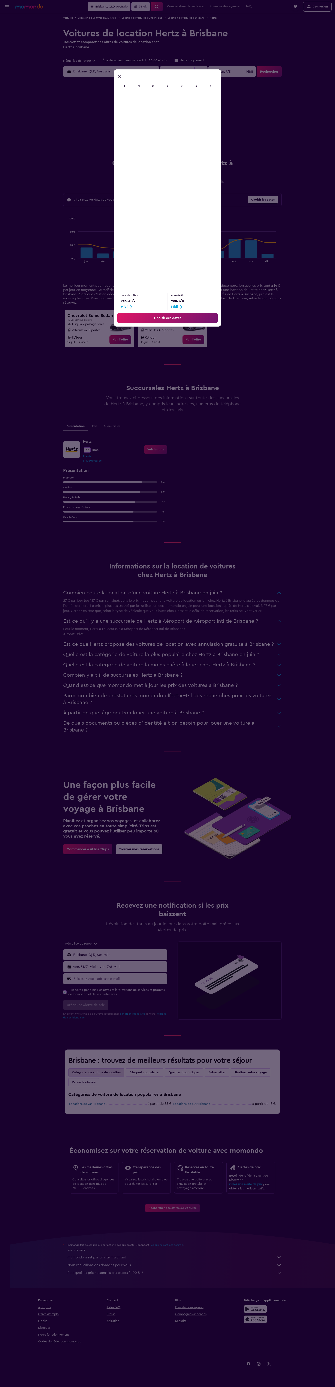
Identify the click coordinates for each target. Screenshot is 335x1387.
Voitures (70, 17)
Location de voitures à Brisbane (188, 17)
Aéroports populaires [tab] (147, 1075)
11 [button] (150, 123)
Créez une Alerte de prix (248, 1187)
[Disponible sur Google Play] (262, 1312)
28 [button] (109, 154)
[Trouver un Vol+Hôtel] (7, 46)
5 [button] (161, 113)
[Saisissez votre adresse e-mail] (122, 982)
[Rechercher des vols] (7, 19)
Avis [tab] (97, 429)
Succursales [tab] (114, 429)
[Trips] (7, 59)
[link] (123, 343)
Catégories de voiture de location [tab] (99, 1075)
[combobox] (82, 61)
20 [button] (99, 144)
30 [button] (130, 154)
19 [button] (160, 133)
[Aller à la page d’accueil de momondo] (29, 6)
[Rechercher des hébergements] (7, 28)
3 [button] (140, 113)
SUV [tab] (201, 214)
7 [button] (109, 123)
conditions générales (135, 1017)
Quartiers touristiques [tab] (186, 1075)
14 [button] (109, 133)
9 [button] (130, 123)
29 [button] (119, 154)
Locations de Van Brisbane (90, 1107)
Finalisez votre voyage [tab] (253, 1075)
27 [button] (99, 154)
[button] (7, 6)
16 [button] (129, 133)
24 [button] (140, 144)
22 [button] (119, 144)
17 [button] (139, 133)
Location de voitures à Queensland (144, 17)
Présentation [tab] (78, 429)
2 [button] (130, 113)
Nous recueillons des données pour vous (177, 1268)
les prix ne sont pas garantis (169, 1248)
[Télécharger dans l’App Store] (262, 1323)
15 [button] (119, 133)
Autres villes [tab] (219, 1075)
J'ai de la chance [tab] (86, 1085)
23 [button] (130, 144)
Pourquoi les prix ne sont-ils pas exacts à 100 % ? (177, 1276)
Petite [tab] (150, 214)
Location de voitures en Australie (100, 17)
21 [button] (109, 144)
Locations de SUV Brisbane (194, 1107)
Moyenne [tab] (167, 214)
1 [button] (119, 113)
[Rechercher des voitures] (7, 37)
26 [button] (160, 144)
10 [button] (140, 123)
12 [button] (160, 123)
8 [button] (119, 123)
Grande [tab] (186, 214)
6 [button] (99, 123)
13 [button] (98, 133)
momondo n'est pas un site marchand (177, 1260)
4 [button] (150, 113)
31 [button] (140, 154)
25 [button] (150, 144)
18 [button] (150, 133)
